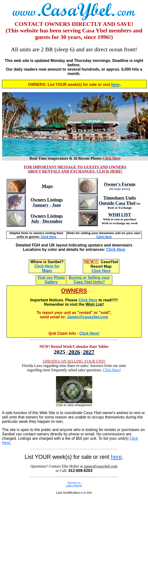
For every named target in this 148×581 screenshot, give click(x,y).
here (116, 457)
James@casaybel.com (87, 317)
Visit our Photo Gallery (51, 280)
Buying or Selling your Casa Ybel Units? (89, 280)
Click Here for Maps (47, 268)
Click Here (48, 236)
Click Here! (89, 333)
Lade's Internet (74, 485)
